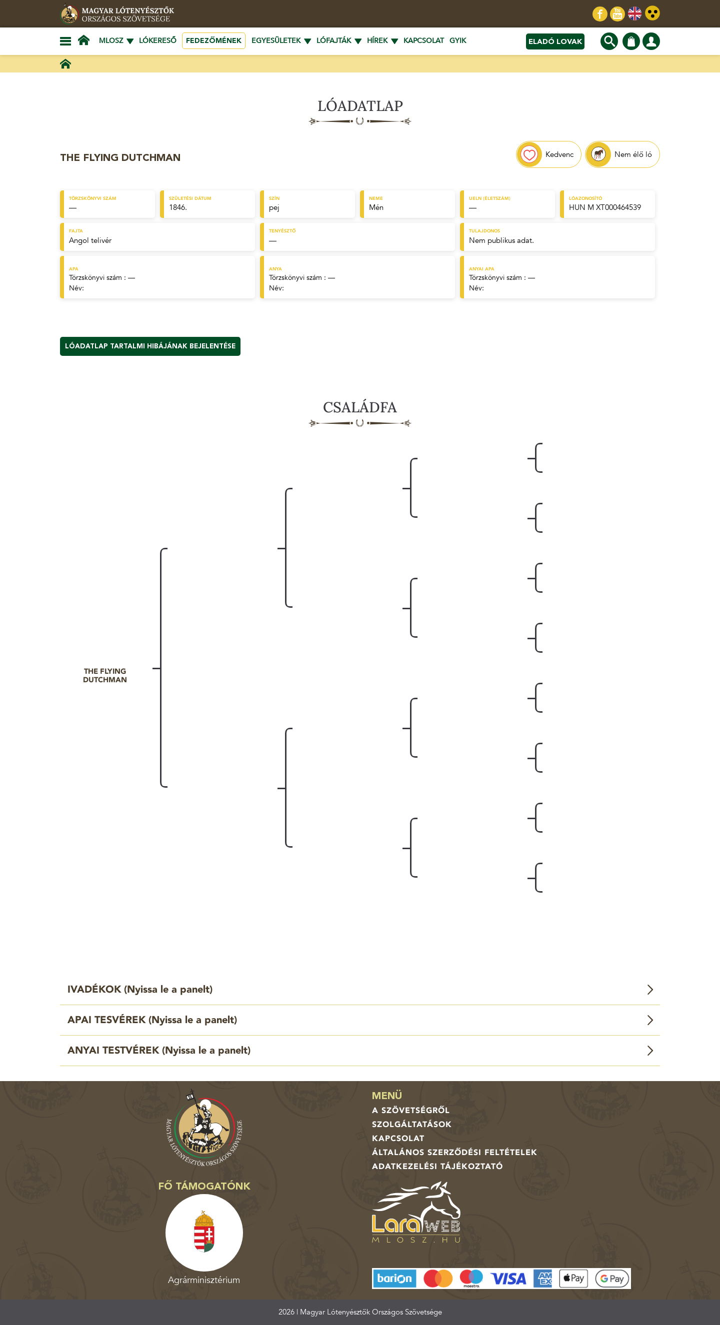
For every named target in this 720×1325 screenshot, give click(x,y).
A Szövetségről (411, 1110)
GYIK (458, 40)
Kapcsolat (424, 40)
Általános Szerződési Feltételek (455, 1152)
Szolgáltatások (412, 1124)
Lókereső (157, 40)
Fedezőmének (214, 40)
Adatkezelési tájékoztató (437, 1166)
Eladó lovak (555, 41)
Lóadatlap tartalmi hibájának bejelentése (150, 346)
